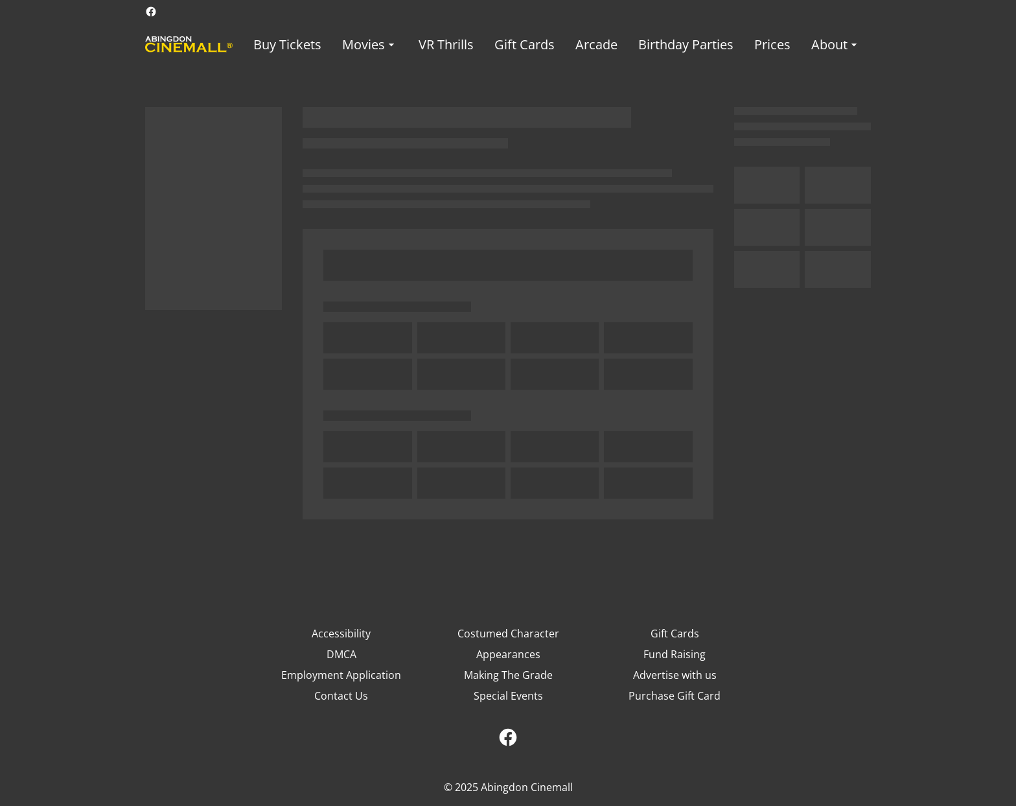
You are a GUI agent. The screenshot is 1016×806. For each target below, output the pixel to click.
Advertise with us (675, 675)
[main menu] (556, 44)
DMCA (341, 654)
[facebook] (151, 12)
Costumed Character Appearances (508, 643)
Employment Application (341, 675)
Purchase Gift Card (675, 696)
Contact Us (341, 696)
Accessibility (341, 633)
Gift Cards (675, 633)
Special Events (508, 696)
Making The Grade (508, 675)
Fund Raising (674, 654)
